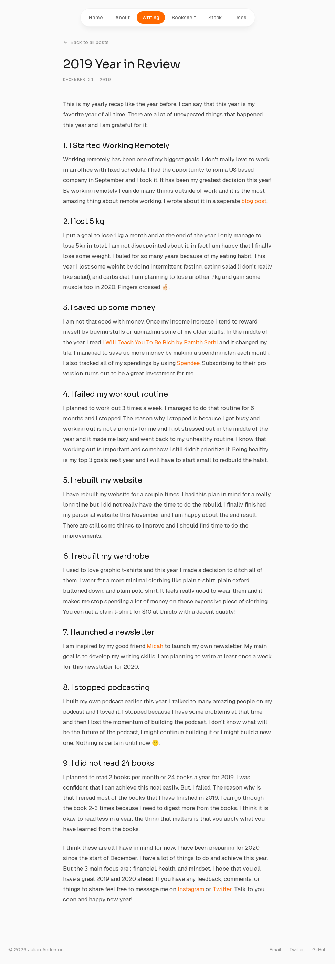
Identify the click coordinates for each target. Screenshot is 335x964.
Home (96, 17)
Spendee (188, 363)
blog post (253, 201)
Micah (155, 646)
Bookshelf (184, 17)
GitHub (319, 949)
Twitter (222, 889)
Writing (150, 17)
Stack (215, 17)
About (122, 17)
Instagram (191, 889)
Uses (240, 17)
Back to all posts (86, 42)
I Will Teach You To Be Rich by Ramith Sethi (160, 342)
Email (275, 949)
